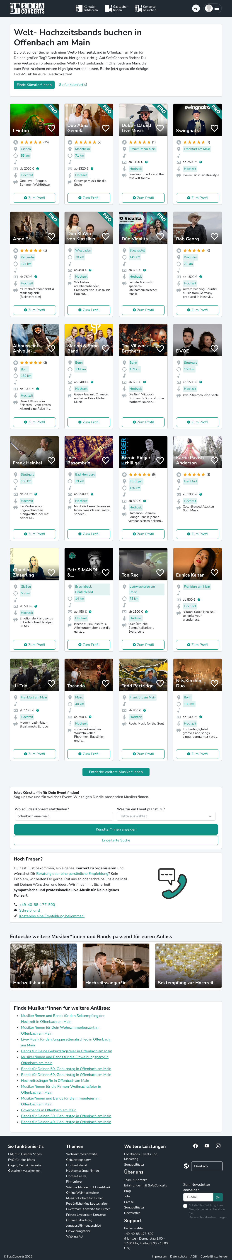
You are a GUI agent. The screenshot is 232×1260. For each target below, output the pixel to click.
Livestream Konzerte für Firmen (88, 1209)
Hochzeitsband (76, 1165)
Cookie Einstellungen (214, 1257)
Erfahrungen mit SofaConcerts (145, 1185)
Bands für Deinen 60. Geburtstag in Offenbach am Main (66, 1074)
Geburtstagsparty (78, 1160)
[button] (212, 8)
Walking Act (74, 1236)
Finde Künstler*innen (34, 84)
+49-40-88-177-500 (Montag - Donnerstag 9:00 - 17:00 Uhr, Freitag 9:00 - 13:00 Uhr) (146, 1241)
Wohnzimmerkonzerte (81, 1154)
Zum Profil (36, 197)
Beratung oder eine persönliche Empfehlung (72, 873)
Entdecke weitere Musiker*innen (116, 771)
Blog (127, 1191)
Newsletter (132, 1213)
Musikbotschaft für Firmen (85, 1198)
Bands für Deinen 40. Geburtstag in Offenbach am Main (66, 1121)
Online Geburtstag (79, 1220)
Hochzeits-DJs (76, 1176)
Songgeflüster (134, 1164)
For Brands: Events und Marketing (140, 1156)
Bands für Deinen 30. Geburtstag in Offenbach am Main (66, 1116)
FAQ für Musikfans (21, 1160)
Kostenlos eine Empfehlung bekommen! (52, 916)
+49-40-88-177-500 (37, 904)
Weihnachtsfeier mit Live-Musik (88, 1187)
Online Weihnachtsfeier (82, 1193)
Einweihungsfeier (78, 1231)
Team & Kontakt (135, 1180)
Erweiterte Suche (116, 840)
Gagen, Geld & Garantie (24, 1165)
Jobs (127, 1196)
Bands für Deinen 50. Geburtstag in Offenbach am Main (66, 1068)
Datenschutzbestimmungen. (208, 1217)
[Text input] (198, 1197)
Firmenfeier (74, 1181)
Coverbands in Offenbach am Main (48, 1110)
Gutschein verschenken (24, 1171)
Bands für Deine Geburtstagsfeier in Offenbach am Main (66, 1051)
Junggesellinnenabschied (83, 1225)
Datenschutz (178, 1257)
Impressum (159, 1257)
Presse (129, 1202)
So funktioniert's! (73, 84)
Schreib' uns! (29, 910)
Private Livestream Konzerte (86, 1215)
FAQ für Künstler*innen (25, 1154)
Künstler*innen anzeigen (116, 829)
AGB (193, 1257)
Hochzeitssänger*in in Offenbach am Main (55, 1080)
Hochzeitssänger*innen (82, 1171)
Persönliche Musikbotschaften (87, 1203)
